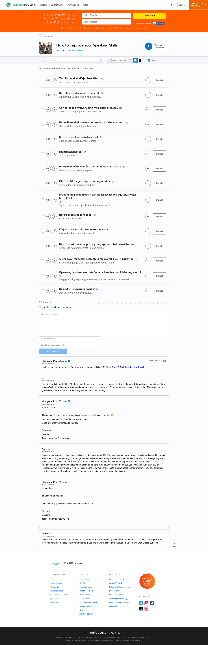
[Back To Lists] (46, 36)
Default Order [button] (117, 60)
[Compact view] (130, 60)
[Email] (69, 345)
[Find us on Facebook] (152, 603)
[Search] (76, 60)
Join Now (150, 15)
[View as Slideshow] (155, 46)
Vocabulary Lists (56, 591)
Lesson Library (56, 583)
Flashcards (54, 587)
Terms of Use (88, 28)
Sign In (182, 5)
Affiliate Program (86, 614)
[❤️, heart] (162, 303)
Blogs (81, 610)
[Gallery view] (140, 60)
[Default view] (135, 60)
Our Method (84, 579)
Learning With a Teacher (119, 602)
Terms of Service (131, 640)
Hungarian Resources (59, 595)
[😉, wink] (135, 303)
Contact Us (113, 606)
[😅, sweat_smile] (130, 303)
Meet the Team (85, 587)
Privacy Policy (97, 28)
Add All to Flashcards (54, 68)
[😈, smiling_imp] (157, 303)
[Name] (69, 338)
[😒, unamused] (112, 303)
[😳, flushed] (103, 303)
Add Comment (53, 351)
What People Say (86, 591)
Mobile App (54, 602)
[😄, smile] (99, 303)
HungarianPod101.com (120, 638)
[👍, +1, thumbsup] (166, 303)
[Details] (159, 80)
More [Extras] (85, 5)
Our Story (83, 583)
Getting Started (115, 583)
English (152, 60)
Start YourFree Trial (199, 5)
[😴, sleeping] (148, 303)
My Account (114, 591)
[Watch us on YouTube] (146, 603)
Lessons (42, 5)
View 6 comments (75, 51)
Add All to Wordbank (82, 68)
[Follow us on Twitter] (141, 603)
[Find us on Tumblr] (141, 608)
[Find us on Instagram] (146, 608)
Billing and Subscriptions (119, 587)
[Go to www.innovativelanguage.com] (104, 632)
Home (52, 579)
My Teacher (73, 5)
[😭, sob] (139, 303)
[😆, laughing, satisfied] (126, 303)
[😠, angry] (121, 303)
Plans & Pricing (85, 595)
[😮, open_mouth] (153, 303)
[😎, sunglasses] (117, 303)
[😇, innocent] (144, 303)
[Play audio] (48, 80)
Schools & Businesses (88, 606)
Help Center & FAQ (117, 579)
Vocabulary (57, 5)
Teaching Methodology (118, 598)
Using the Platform (117, 595)
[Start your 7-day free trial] (147, 581)
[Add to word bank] (148, 80)
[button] (173, 5)
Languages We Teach (88, 602)
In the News (84, 598)
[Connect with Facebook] (159, 23)
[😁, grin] (108, 303)
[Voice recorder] (54, 80)
